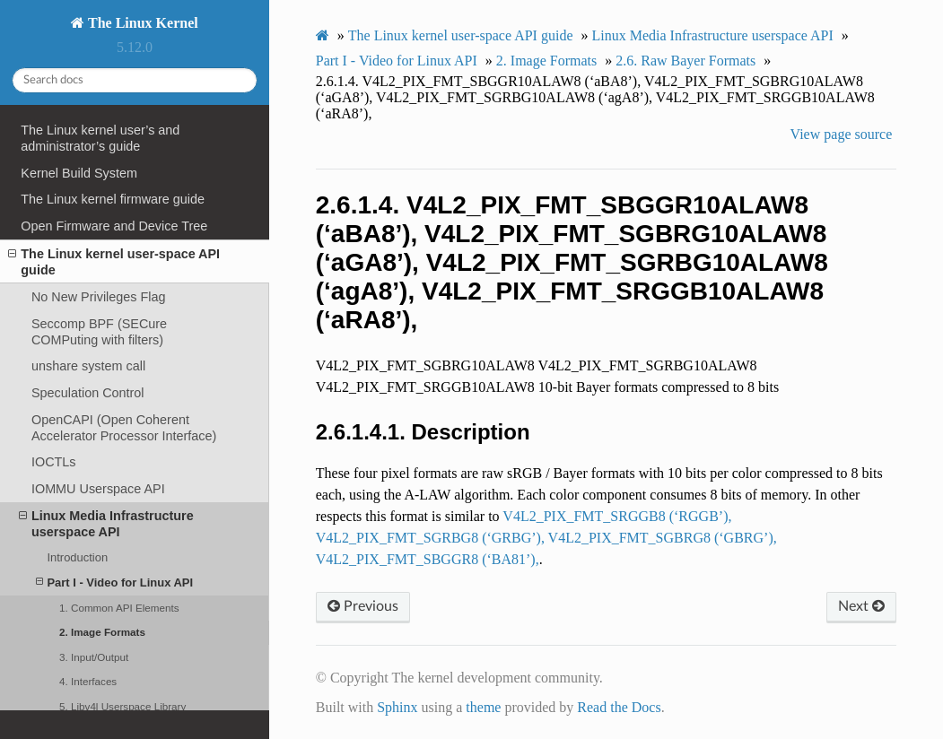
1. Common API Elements (119, 607)
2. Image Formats (102, 632)
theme (483, 707)
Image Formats (546, 60)
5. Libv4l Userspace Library (122, 706)
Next (861, 606)
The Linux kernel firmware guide (113, 199)
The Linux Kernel (140, 22)
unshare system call (88, 366)
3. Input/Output (93, 657)
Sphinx (397, 707)
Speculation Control (87, 393)
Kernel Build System (79, 173)
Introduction (77, 557)
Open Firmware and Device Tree (114, 226)
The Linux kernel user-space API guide (114, 261)
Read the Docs (618, 707)
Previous (362, 606)
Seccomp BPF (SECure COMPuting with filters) (99, 332)
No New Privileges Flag (98, 297)
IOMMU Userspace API (98, 489)
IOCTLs (53, 462)
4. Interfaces (88, 681)
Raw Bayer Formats (685, 60)
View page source (841, 134)
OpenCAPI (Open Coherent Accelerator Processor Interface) (123, 428)
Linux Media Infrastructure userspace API (106, 523)
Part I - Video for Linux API (114, 582)
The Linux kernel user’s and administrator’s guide (100, 138)
